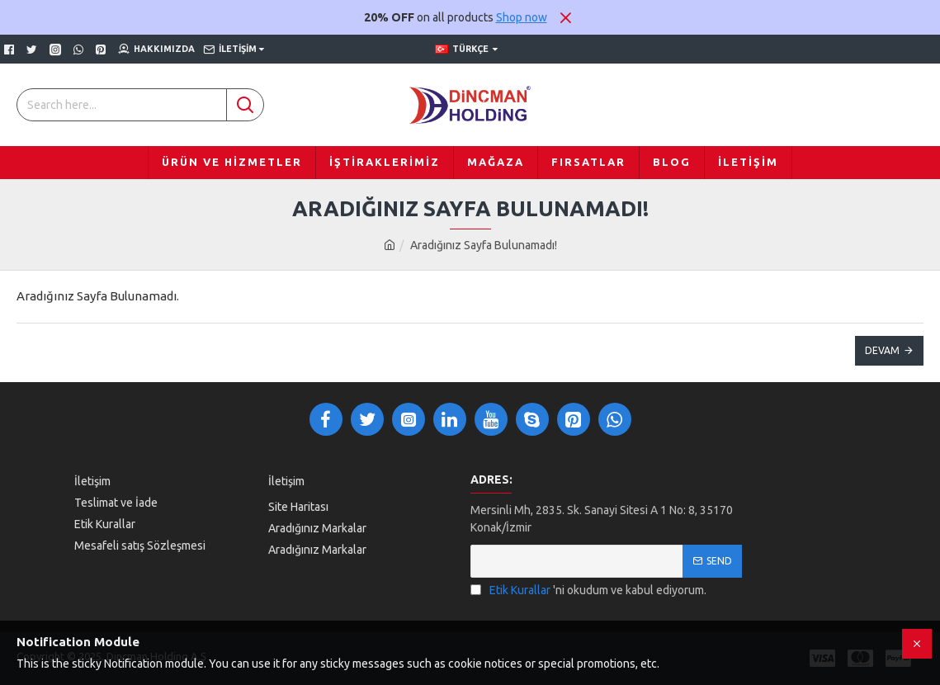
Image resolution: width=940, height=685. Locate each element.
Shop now (521, 17)
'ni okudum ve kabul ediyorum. (588, 590)
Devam (882, 350)
